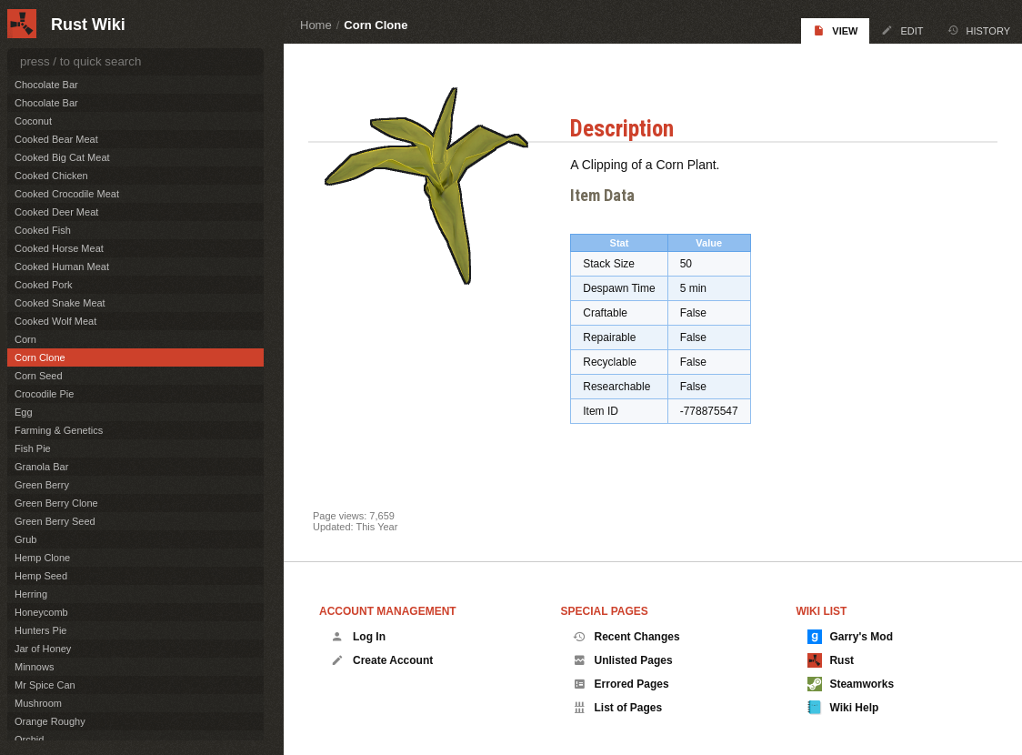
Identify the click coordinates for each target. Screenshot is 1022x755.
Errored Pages (621, 684)
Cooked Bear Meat (56, 139)
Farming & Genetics (59, 430)
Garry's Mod (850, 636)
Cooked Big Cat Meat (62, 157)
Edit (902, 30)
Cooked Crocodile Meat (67, 193)
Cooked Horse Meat (59, 248)
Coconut (33, 121)
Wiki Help (842, 707)
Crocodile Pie (44, 393)
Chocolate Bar (46, 84)
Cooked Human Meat (62, 266)
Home (316, 25)
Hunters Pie (40, 630)
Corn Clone (375, 25)
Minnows (34, 666)
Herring (31, 594)
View (835, 30)
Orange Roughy (50, 721)
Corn (25, 339)
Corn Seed (39, 375)
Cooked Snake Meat (60, 302)
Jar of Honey (43, 648)
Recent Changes (626, 636)
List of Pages (618, 707)
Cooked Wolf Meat (55, 321)
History (979, 30)
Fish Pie (33, 448)
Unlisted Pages (623, 660)
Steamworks (850, 684)
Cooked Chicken (51, 175)
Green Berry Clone (56, 503)
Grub (25, 539)
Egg (24, 412)
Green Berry (42, 484)
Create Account (382, 660)
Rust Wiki (88, 24)
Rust (830, 660)
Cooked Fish (43, 230)
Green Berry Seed (55, 521)
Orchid (29, 739)
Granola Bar (41, 466)
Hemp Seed (41, 575)
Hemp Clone (42, 557)
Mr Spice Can (45, 685)
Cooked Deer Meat (56, 211)
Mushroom (38, 703)
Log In (358, 636)
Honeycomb (41, 612)
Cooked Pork (44, 284)
